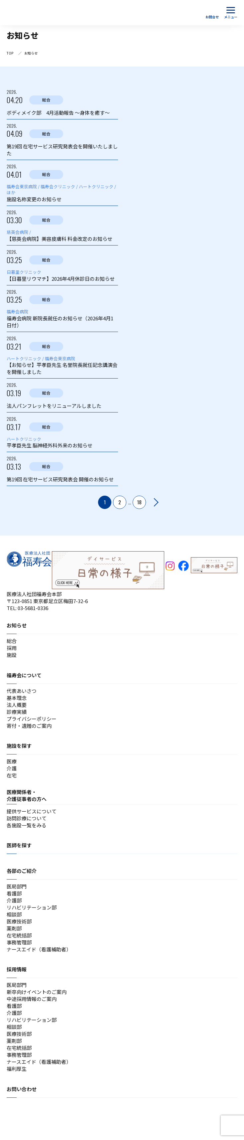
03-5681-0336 (33, 607)
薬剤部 (14, 928)
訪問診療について (27, 818)
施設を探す (19, 745)
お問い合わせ (22, 1088)
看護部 (14, 893)
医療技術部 (19, 921)
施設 (12, 654)
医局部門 (17, 886)
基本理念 (17, 697)
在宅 (12, 775)
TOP (10, 53)
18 (139, 502)
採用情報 (17, 969)
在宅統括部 (19, 935)
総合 (12, 640)
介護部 (14, 900)
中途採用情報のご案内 (32, 998)
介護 (12, 768)
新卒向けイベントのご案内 (36, 991)
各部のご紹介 (22, 870)
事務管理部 (19, 942)
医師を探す (19, 845)
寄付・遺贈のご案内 (29, 725)
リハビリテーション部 (32, 907)
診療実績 (17, 711)
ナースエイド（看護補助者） (39, 949)
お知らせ (17, 625)
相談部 (14, 914)
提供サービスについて (32, 811)
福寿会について (24, 675)
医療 (12, 761)
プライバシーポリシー (32, 718)
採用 (12, 647)
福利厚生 (17, 1068)
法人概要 (17, 704)
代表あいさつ (22, 690)
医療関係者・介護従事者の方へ (27, 795)
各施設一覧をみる (27, 825)
